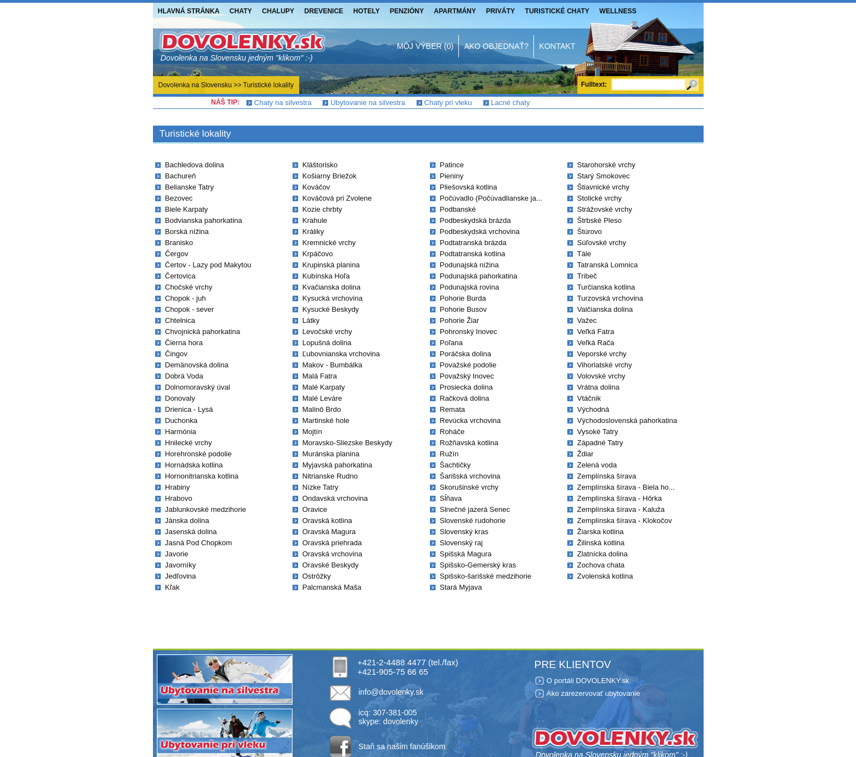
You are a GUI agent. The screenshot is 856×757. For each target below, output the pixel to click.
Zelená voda (597, 465)
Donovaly (180, 398)
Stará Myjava (461, 587)
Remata (453, 409)
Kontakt (557, 46)
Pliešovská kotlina (468, 187)
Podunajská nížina (469, 265)
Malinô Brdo (322, 409)
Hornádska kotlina (194, 465)
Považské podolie (468, 365)
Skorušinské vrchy (469, 487)
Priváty (500, 11)
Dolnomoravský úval (197, 387)
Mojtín (312, 431)
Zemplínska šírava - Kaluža (621, 509)
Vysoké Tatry (598, 431)
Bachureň (180, 176)
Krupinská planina (331, 265)
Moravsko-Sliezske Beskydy (348, 443)
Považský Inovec (467, 376)
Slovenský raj (461, 543)
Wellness (618, 11)
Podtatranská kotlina (473, 254)
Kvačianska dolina (332, 287)
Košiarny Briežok (330, 176)
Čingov (176, 354)
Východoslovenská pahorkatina (627, 420)
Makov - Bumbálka (333, 365)
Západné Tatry (600, 443)
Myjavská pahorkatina (338, 465)
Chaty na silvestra (282, 102)
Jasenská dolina (191, 531)
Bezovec (179, 198)
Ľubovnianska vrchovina (341, 354)
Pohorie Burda (463, 298)
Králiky (313, 231)
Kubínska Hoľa (326, 276)
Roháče (452, 431)
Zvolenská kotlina (605, 576)
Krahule (315, 220)
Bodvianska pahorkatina (204, 220)
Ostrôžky (317, 576)
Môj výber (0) (425, 46)
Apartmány (455, 11)
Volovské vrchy (601, 376)
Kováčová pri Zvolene (337, 198)
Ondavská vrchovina (335, 498)
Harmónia (180, 431)
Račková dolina (464, 398)
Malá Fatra (320, 376)
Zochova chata (601, 565)
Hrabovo (178, 498)
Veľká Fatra (596, 331)
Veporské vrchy (602, 354)
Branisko (179, 242)
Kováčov (316, 187)
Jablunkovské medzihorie (205, 509)
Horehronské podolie (198, 454)
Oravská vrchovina (333, 554)
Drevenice (323, 11)
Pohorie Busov (463, 309)
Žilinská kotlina (601, 543)
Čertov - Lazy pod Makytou (208, 265)
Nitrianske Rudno (330, 476)
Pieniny (452, 176)
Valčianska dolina (605, 309)
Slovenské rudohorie (473, 520)
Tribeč (587, 276)
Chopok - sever (189, 309)
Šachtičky (455, 465)
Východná (593, 409)
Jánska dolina (187, 520)
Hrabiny (177, 487)
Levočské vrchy (328, 331)
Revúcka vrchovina (470, 420)
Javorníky (180, 565)
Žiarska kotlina (600, 531)
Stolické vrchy (599, 198)
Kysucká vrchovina (333, 298)
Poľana (451, 342)
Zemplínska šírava (606, 476)
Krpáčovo (318, 254)
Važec (587, 320)
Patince (452, 165)
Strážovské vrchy (604, 209)
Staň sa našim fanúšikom (402, 746)
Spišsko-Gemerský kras (478, 565)
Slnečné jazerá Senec (475, 509)
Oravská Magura (329, 531)
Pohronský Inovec (468, 331)
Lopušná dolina (327, 342)
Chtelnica (180, 320)
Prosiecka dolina (466, 387)
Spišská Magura (466, 554)
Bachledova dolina (194, 165)
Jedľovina (180, 576)
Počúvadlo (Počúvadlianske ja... (491, 198)
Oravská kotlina (328, 520)
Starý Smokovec (603, 176)
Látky (311, 320)
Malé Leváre (323, 398)
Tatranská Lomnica (607, 265)
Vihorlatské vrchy (604, 365)
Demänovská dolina (197, 365)
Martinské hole (326, 420)
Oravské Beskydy (331, 565)
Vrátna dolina (598, 387)
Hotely (366, 11)
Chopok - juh (185, 298)
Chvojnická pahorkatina (202, 331)
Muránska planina (331, 454)
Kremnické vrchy (329, 242)
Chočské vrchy (188, 287)
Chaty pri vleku (448, 102)
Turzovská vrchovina (610, 298)
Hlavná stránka (189, 11)
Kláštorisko (320, 165)
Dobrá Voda (184, 376)
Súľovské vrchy (601, 242)
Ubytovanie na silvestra (367, 102)
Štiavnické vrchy (603, 187)
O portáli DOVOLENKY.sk (588, 680)
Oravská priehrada (332, 543)
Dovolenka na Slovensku (195, 85)
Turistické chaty (557, 11)
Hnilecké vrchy (188, 443)
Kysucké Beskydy (331, 309)
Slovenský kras (464, 531)
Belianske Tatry (189, 187)
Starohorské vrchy (606, 165)
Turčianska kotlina (606, 287)
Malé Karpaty (324, 387)
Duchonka (181, 420)
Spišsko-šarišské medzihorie (486, 576)
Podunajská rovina (469, 287)
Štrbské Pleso (599, 220)
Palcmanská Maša (332, 587)
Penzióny (407, 11)
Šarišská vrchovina (470, 476)
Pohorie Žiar (459, 320)
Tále (584, 254)
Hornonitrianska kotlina (202, 476)
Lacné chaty (510, 102)
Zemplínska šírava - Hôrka (619, 498)
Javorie (177, 554)
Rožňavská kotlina (469, 443)
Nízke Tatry (321, 487)
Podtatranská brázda (473, 242)
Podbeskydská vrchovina (480, 231)
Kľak (172, 587)
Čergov (177, 254)
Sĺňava (451, 498)
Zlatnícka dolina (602, 554)
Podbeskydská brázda (475, 220)
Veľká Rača (596, 342)
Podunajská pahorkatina (479, 276)
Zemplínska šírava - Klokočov (624, 520)
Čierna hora (184, 342)
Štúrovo (589, 231)
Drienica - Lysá (189, 409)
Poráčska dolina (466, 354)
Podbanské (458, 209)
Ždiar (585, 454)
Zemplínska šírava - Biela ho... (626, 487)
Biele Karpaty (186, 209)
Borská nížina (187, 231)
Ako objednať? (496, 46)
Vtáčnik (589, 398)
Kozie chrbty (323, 209)
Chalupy (278, 11)
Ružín (449, 454)
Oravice (315, 509)
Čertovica (180, 276)
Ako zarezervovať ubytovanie (593, 693)
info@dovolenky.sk (391, 692)
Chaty (241, 11)
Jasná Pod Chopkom (198, 543)
